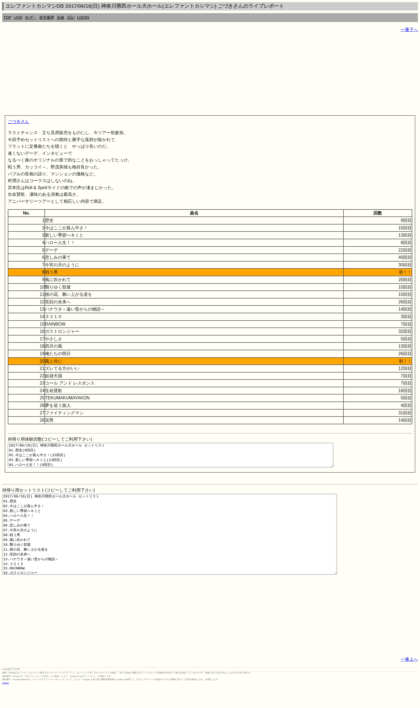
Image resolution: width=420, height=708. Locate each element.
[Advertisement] (163, 75)
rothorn (5, 704)
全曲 (60, 17)
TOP (7, 17)
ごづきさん (18, 121)
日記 (70, 17)
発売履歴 (46, 17)
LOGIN (83, 17)
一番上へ (409, 680)
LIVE (18, 17)
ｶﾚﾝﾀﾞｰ (30, 17)
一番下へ (409, 29)
